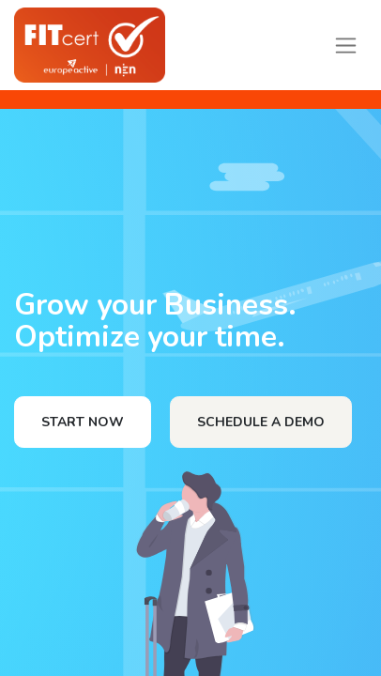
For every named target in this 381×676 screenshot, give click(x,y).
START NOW (82, 422)
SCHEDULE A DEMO (261, 422)
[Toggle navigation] (346, 45)
